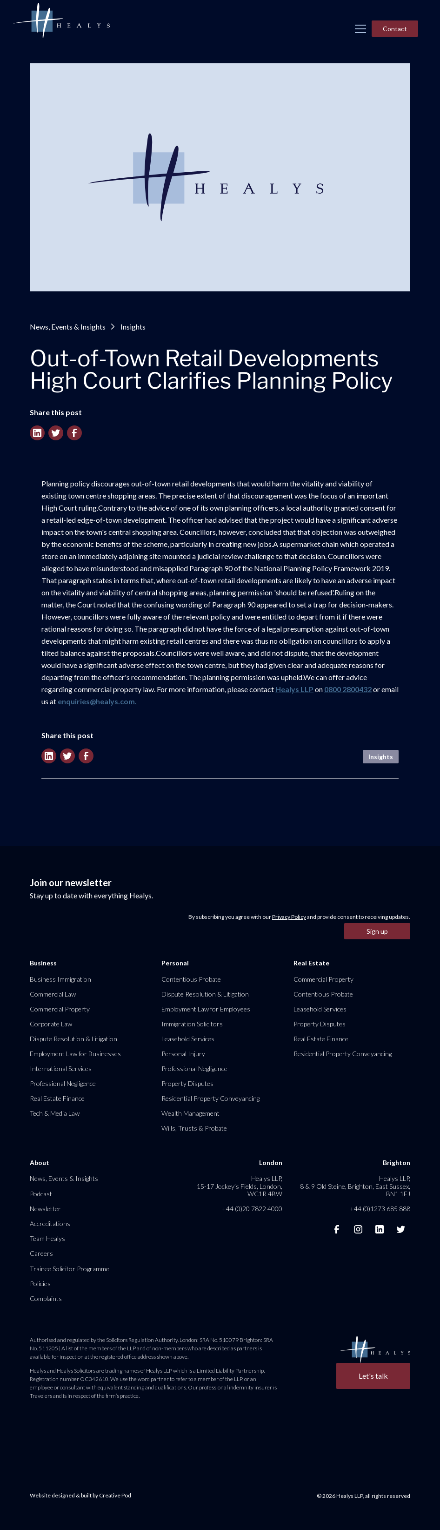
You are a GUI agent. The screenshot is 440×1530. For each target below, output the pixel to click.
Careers (41, 1253)
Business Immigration (60, 979)
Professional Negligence (63, 1083)
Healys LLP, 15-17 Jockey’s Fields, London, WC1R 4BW (239, 1185)
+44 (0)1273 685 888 (380, 1209)
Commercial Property (60, 1009)
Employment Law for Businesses (75, 1054)
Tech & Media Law (55, 1113)
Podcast (41, 1194)
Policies (40, 1283)
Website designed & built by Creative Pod (80, 1495)
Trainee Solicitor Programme (69, 1269)
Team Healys (47, 1238)
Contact (395, 29)
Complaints (46, 1298)
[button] (360, 29)
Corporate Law (51, 1024)
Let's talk (373, 1375)
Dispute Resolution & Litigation (73, 1039)
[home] (61, 21)
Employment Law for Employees (205, 1009)
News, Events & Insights (68, 326)
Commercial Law (53, 994)
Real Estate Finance (57, 1098)
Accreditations (50, 1223)
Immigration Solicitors (192, 1024)
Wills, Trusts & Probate (194, 1128)
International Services (61, 1068)
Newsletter (45, 1209)
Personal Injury (183, 1054)
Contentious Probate (191, 979)
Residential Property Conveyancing (210, 1098)
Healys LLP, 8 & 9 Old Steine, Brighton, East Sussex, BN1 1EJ (355, 1185)
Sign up (377, 931)
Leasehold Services (187, 1039)
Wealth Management (190, 1113)
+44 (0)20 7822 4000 (252, 1209)
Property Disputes (187, 1083)
